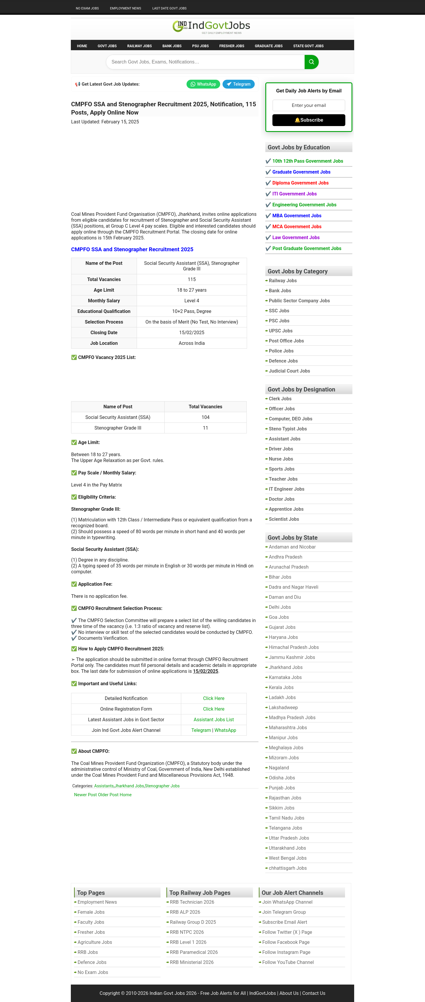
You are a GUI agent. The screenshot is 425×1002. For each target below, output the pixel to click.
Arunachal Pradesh (288, 567)
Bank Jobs (172, 46)
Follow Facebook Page (286, 942)
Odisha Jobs (282, 778)
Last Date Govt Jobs (169, 8)
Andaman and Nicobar (292, 547)
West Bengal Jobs (288, 858)
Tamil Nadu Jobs (286, 818)
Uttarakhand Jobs (287, 848)
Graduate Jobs (269, 46)
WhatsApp (203, 84)
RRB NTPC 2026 (187, 932)
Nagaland (279, 768)
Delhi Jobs (280, 607)
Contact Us (314, 993)
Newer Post (85, 794)
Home (82, 46)
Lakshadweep (283, 707)
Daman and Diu (285, 597)
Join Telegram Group (284, 912)
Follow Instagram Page (286, 952)
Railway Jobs (139, 46)
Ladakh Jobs (282, 697)
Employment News (125, 8)
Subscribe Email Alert (284, 922)
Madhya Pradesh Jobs (292, 717)
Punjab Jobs (282, 788)
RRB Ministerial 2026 (192, 962)
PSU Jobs (200, 46)
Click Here (213, 698)
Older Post (108, 794)
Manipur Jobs (283, 737)
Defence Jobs (92, 962)
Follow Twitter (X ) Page (287, 932)
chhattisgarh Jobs (288, 868)
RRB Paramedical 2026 (194, 952)
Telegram (239, 84)
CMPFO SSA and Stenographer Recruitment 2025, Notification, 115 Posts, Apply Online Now (163, 108)
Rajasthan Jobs (285, 798)
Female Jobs (91, 912)
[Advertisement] (165, 164)
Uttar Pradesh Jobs (289, 838)
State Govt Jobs (308, 46)
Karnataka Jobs (285, 677)
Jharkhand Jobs (129, 786)
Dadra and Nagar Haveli (293, 587)
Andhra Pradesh (285, 557)
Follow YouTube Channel (288, 962)
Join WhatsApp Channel (287, 902)
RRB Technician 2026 (192, 902)
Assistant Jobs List (214, 719)
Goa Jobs (279, 617)
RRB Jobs (88, 952)
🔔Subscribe (309, 120)
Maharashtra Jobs (288, 727)
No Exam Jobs (87, 8)
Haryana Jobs (283, 637)
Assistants (104, 786)
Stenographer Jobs (162, 786)
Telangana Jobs (285, 828)
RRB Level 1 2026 (188, 942)
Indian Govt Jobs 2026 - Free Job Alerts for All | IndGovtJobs (213, 993)
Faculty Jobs (91, 922)
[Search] (312, 62)
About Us (289, 993)
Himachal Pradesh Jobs (294, 647)
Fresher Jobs (231, 46)
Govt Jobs (107, 46)
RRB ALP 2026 (185, 912)
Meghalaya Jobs (286, 747)
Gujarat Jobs (282, 627)
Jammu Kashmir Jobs (292, 657)
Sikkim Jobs (282, 808)
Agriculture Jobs (95, 942)
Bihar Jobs (280, 577)
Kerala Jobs (281, 687)
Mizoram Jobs (284, 758)
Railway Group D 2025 (193, 922)
